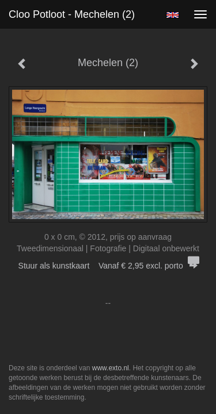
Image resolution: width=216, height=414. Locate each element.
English (172, 15)
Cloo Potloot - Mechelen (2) (72, 14)
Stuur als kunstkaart (108, 265)
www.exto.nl (110, 368)
